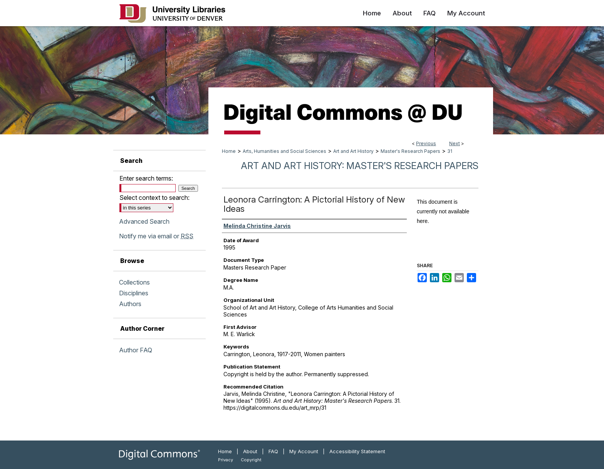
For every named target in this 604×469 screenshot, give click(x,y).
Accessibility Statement (357, 451)
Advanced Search (144, 221)
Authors (130, 304)
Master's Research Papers (410, 151)
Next (454, 143)
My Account (303, 451)
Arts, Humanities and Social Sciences (284, 151)
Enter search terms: (146, 178)
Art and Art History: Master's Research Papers (359, 165)
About (250, 451)
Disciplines (133, 293)
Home (229, 151)
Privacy (225, 459)
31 (449, 151)
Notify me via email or (156, 236)
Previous (426, 143)
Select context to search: (154, 197)
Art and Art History (353, 151)
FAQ (273, 451)
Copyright (251, 459)
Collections (134, 282)
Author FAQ (135, 350)
